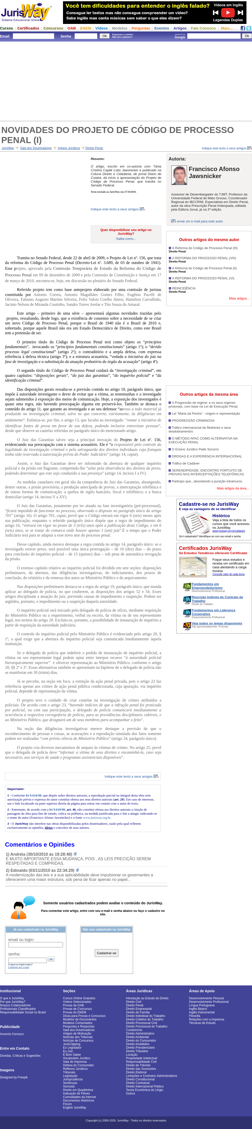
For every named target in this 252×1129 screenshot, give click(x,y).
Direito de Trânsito (138, 1065)
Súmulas (69, 1086)
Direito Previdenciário (140, 1047)
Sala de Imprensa (75, 1062)
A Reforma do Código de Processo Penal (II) (204, 268)
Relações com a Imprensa (206, 1019)
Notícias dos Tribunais (78, 1037)
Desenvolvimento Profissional (209, 1002)
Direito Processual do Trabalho (146, 1026)
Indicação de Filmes (76, 1093)
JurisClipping (71, 1044)
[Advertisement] (126, 80)
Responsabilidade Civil (141, 1062)
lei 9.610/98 (33, 795)
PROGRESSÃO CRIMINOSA (193, 420)
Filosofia (194, 1016)
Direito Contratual (137, 1083)
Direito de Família (138, 1012)
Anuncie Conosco (12, 1034)
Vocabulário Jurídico (76, 1058)
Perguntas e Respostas (78, 1026)
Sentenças (70, 1083)
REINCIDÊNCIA (184, 288)
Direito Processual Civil (141, 1023)
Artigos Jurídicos (69, 148)
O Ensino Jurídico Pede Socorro (195, 449)
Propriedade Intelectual (141, 1058)
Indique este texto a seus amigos (227, 148)
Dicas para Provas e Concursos (84, 1016)
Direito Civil (133, 1002)
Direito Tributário (137, 1051)
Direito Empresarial (139, 1009)
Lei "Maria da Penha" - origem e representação (206, 413)
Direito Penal (94, 148)
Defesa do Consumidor (78, 1065)
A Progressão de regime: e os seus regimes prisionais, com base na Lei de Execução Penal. (203, 404)
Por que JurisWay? (12, 1002)
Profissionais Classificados (18, 1009)
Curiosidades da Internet (79, 1097)
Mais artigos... (239, 298)
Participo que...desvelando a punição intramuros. (207, 481)
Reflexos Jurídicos (75, 1069)
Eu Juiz (68, 1051)
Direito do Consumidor (141, 1040)
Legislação (70, 1076)
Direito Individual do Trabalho (145, 1016)
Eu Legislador (72, 1047)
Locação (131, 1054)
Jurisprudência (73, 1079)
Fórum (67, 1104)
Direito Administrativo (140, 1033)
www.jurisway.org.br (96, 817)
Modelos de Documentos (80, 1019)
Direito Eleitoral (136, 1072)
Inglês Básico (198, 1009)
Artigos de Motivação (77, 1033)
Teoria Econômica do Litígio (144, 1090)
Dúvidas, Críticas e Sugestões (20, 1055)
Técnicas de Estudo (202, 1023)
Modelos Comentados (77, 1023)
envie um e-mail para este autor (200, 221)
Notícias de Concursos (78, 1040)
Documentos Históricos (78, 1100)
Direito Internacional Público (145, 1086)
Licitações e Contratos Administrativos (151, 1076)
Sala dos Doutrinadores (36, 148)
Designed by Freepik (14, 1077)
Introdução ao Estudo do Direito (147, 998)
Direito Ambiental (137, 1037)
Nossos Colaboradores (15, 1005)
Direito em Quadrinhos (78, 1090)
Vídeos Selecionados (77, 1002)
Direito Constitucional (140, 1079)
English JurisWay (74, 1107)
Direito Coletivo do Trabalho (144, 1019)
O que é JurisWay (12, 998)
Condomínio (134, 1030)
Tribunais (69, 1072)
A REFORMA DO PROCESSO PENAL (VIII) (204, 258)
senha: (14, 954)
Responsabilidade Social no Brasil (23, 1012)
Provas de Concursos (77, 1009)
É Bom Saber (72, 1054)
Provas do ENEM (74, 1012)
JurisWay (8, 148)
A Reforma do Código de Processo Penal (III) (205, 248)
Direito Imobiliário (137, 1044)
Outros (130, 1093)
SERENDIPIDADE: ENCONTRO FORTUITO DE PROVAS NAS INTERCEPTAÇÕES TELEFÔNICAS (206, 472)
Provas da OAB (73, 1005)
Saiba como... (126, 239)
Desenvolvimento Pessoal (206, 998)
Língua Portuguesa (201, 1005)
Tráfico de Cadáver (186, 463)
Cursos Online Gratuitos (79, 998)
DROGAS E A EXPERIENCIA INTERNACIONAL (207, 456)
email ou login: (21, 940)
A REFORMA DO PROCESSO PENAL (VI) (203, 278)
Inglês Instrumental (201, 1012)
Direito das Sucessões (141, 1069)
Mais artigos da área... (233, 488)
